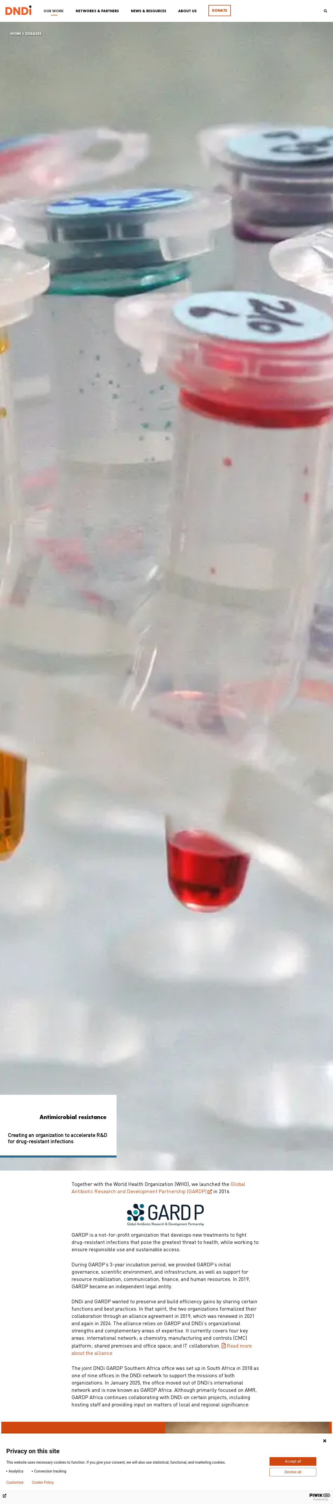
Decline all (293, 1472)
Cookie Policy (43, 1482)
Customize (14, 1482)
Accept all (293, 1461)
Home (15, 34)
